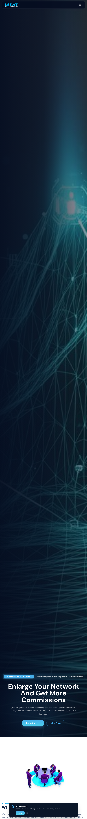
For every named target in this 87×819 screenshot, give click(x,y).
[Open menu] (80, 5)
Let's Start (33, 723)
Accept (20, 813)
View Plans (56, 723)
